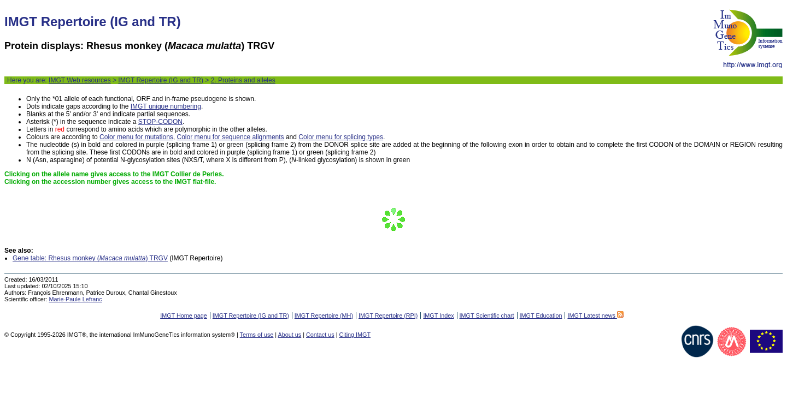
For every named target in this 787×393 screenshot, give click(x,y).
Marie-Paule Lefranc (75, 299)
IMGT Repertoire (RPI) (388, 315)
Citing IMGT (355, 334)
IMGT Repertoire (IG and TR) (160, 80)
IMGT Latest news (595, 315)
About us (290, 334)
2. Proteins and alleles (243, 80)
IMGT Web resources (80, 80)
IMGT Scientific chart (487, 315)
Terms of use (257, 334)
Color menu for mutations (136, 137)
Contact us (320, 334)
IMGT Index (438, 315)
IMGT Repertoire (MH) (324, 315)
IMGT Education (541, 315)
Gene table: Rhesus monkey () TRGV (90, 258)
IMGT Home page (183, 315)
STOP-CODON (160, 122)
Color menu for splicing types (340, 137)
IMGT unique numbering (166, 106)
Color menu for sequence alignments (230, 137)
